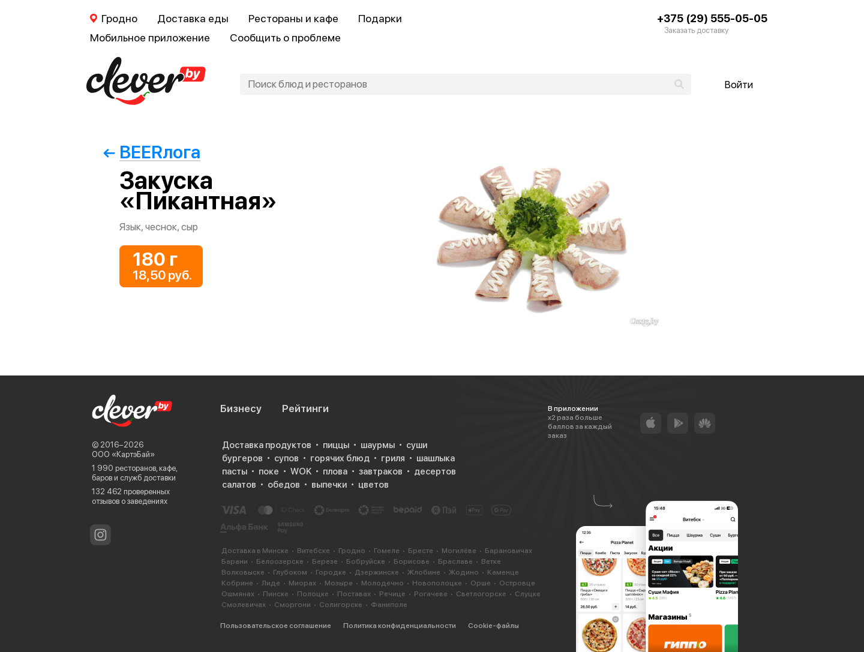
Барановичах (508, 550)
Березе (325, 561)
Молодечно (382, 583)
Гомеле (387, 550)
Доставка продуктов (266, 445)
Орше (480, 583)
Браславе (455, 561)
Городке (331, 572)
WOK (300, 471)
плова (335, 471)
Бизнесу (241, 408)
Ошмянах (237, 594)
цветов (373, 484)
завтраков (381, 471)
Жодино (464, 572)
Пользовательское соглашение (275, 625)
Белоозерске (280, 561)
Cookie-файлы (493, 625)
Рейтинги (305, 408)
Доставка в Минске (255, 550)
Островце (517, 583)
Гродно (351, 550)
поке (269, 471)
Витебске (313, 550)
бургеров (242, 458)
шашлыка (435, 458)
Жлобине (423, 572)
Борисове (412, 561)
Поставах (354, 594)
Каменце (503, 572)
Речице (392, 594)
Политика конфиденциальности (399, 625)
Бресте (420, 550)
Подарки (380, 18)
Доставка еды (193, 18)
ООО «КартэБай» (123, 454)
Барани (234, 561)
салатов (239, 484)
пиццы (336, 445)
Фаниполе (389, 604)
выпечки (329, 484)
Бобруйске (365, 561)
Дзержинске (377, 572)
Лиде (271, 583)
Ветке (491, 561)
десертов (435, 471)
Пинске (276, 594)
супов (286, 458)
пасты (234, 471)
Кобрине (237, 583)
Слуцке (528, 594)
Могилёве (459, 550)
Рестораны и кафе (293, 18)
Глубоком (290, 572)
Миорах (302, 583)
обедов (284, 484)
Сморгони (292, 604)
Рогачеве (431, 594)
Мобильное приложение (150, 37)
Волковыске (243, 572)
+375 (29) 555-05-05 (712, 18)
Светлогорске (481, 594)
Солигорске (340, 604)
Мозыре (339, 583)
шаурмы (378, 445)
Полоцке (313, 594)
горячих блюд (340, 458)
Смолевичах (243, 604)
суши (416, 445)
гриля (393, 458)
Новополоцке (437, 583)
